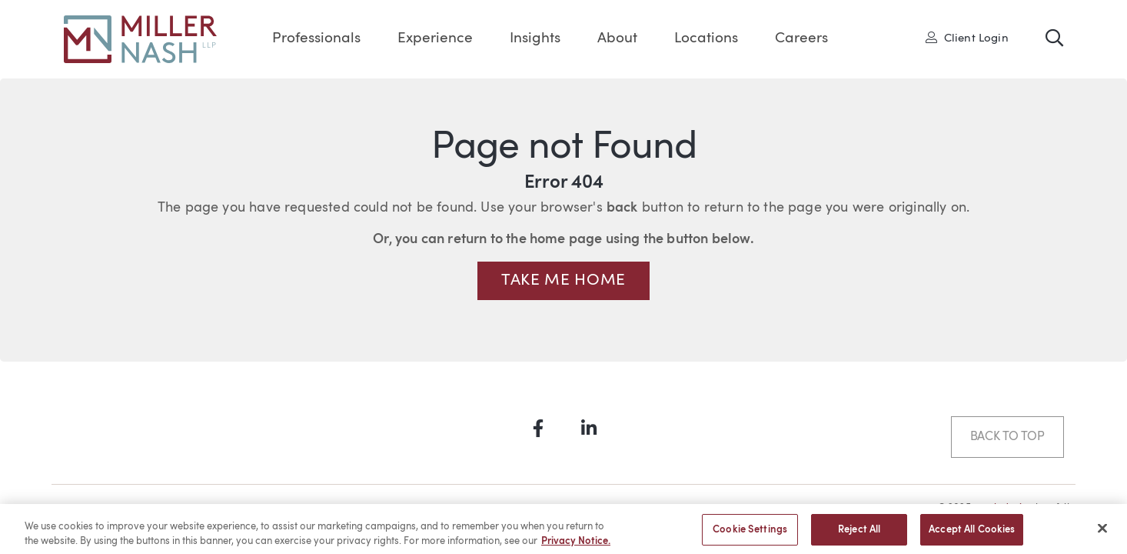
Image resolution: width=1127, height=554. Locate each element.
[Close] (1102, 532)
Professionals (316, 39)
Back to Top (1007, 437)
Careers (801, 39)
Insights (535, 39)
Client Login (967, 38)
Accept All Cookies (972, 534)
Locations (706, 39)
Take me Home (563, 280)
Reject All (859, 534)
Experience (435, 39)
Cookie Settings (750, 534)
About (617, 39)
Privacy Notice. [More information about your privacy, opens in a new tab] (575, 545)
